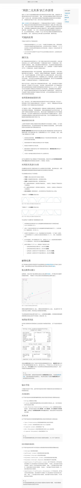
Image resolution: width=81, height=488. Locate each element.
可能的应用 (67, 13)
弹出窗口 (53, 266)
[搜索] (52, 1)
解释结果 (67, 17)
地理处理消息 (49, 264)
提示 (66, 19)
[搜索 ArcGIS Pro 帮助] (39, 2)
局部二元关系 (25, 23)
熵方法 (66, 15)
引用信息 (67, 21)
